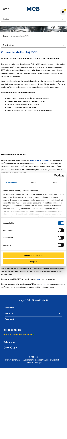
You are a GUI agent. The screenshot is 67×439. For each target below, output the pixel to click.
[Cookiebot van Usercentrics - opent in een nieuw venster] (54, 175)
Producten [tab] (9, 308)
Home (5, 36)
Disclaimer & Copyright (32, 363)
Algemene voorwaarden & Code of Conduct (41, 360)
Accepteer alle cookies (33, 255)
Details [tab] (33, 182)
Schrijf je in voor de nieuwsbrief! (18, 334)
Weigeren (33, 262)
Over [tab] (55, 182)
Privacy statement (12, 360)
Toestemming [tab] (12, 182)
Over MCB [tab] (9, 319)
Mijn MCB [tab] (9, 313)
